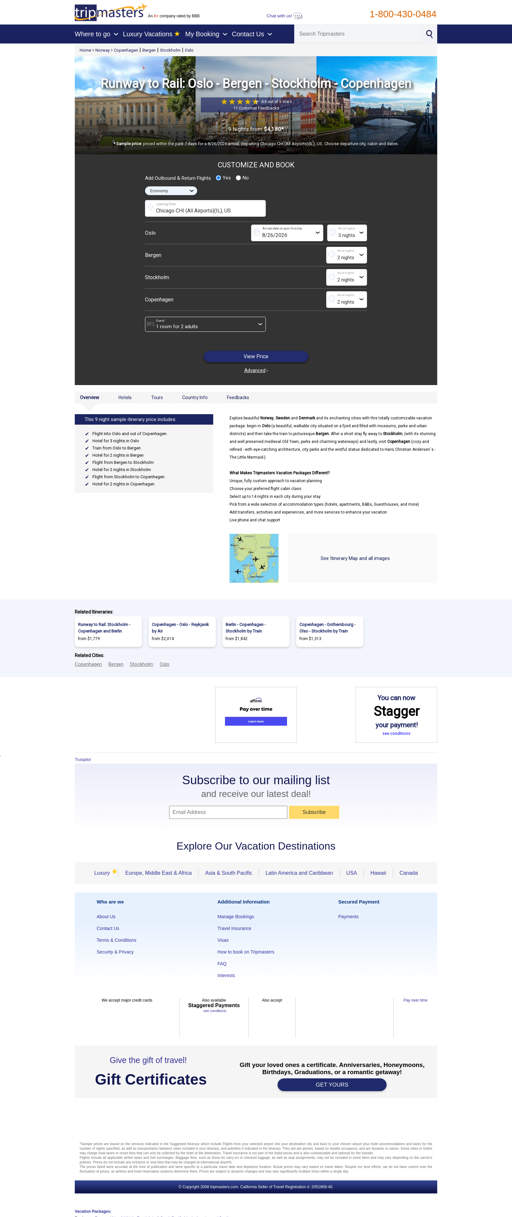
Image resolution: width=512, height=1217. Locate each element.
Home (85, 50)
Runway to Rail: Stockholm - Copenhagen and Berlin (104, 628)
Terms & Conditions (116, 940)
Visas (223, 940)
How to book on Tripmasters (245, 952)
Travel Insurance (234, 928)
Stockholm (170, 50)
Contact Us (108, 928)
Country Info (195, 397)
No (242, 178)
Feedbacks (238, 397)
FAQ (222, 963)
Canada (409, 873)
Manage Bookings (235, 916)
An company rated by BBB (174, 16)
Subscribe (314, 812)
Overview (89, 397)
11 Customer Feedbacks (256, 108)
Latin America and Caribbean (299, 873)
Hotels (125, 397)
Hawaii (378, 873)
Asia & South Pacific (228, 873)
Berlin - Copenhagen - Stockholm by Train (246, 628)
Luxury (103, 873)
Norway (102, 50)
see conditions (396, 733)
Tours (157, 397)
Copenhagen (126, 50)
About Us (106, 916)
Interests (226, 975)
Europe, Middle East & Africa (158, 873)
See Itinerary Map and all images (355, 558)
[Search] (357, 34)
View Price (256, 356)
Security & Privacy (115, 952)
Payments (348, 916)
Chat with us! (285, 15)
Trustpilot (83, 759)
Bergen (149, 50)
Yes (223, 178)
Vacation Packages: (93, 1211)
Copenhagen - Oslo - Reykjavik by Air (180, 628)
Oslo (189, 50)
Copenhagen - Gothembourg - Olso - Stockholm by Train (327, 628)
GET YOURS (332, 1085)
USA (351, 873)
